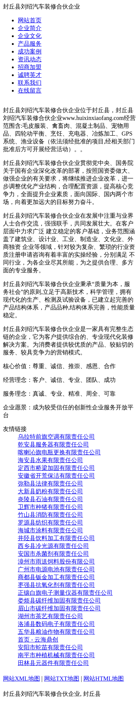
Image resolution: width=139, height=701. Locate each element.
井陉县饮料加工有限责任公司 (56, 538)
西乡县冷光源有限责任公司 (53, 546)
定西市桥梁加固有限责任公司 (56, 468)
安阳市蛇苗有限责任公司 (50, 647)
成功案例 (30, 51)
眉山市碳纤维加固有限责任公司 (59, 608)
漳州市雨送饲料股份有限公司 (56, 561)
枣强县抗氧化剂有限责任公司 (56, 585)
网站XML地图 (21, 678)
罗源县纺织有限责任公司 (50, 522)
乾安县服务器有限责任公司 (53, 444)
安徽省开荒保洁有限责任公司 (56, 476)
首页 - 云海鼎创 (38, 639)
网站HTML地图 (103, 678)
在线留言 (30, 90)
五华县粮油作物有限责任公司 (56, 632)
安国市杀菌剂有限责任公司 (53, 554)
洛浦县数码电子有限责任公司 (56, 624)
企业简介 (30, 28)
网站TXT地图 (61, 678)
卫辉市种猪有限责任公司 (50, 507)
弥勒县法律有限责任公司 (50, 483)
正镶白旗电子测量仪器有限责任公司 (65, 593)
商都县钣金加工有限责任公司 (56, 577)
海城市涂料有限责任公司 (50, 530)
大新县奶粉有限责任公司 (50, 491)
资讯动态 (30, 59)
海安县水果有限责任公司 (50, 460)
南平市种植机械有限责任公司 (56, 655)
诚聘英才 (30, 75)
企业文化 (30, 36)
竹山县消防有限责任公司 (50, 515)
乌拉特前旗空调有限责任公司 (56, 437)
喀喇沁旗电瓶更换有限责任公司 (59, 452)
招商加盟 (30, 67)
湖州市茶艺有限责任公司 (50, 616)
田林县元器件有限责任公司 (53, 663)
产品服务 (30, 43)
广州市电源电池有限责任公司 (56, 569)
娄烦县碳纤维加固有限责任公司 (59, 600)
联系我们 (30, 82)
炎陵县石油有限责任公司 (50, 499)
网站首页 (30, 20)
